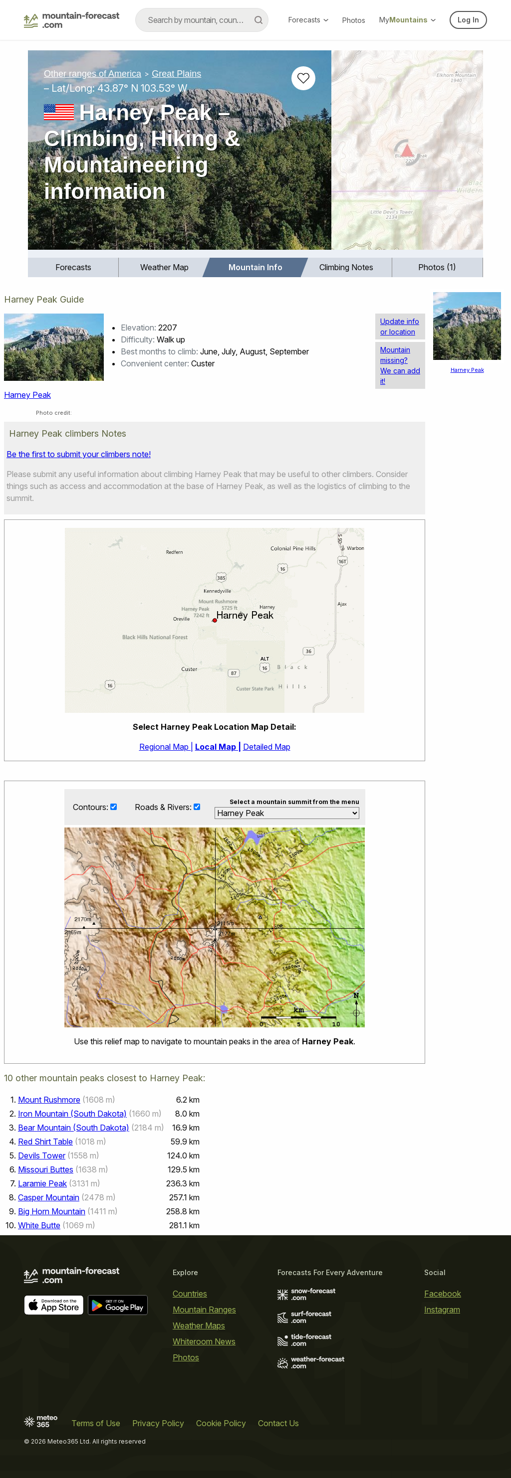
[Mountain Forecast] (71, 20)
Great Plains (176, 74)
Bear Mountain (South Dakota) (73, 1128)
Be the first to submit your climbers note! (78, 454)
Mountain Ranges (204, 1309)
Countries (190, 1294)
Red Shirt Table (45, 1142)
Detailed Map (266, 747)
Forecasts (308, 19)
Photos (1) (437, 267)
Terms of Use (95, 1423)
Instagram (442, 1309)
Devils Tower (41, 1155)
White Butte (39, 1225)
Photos (353, 20)
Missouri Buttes (45, 1169)
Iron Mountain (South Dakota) (72, 1114)
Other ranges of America (92, 74)
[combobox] (201, 20)
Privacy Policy (158, 1423)
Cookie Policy (221, 1423)
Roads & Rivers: (164, 808)
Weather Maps (199, 1325)
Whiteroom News (204, 1341)
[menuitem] (73, 267)
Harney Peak (27, 395)
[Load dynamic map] (407, 154)
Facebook (442, 1294)
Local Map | (218, 747)
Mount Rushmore (49, 1100)
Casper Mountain (48, 1197)
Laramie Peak (42, 1183)
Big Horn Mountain (51, 1211)
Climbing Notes (346, 267)
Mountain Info (255, 267)
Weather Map (164, 267)
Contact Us (278, 1423)
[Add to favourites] (303, 78)
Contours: (91, 808)
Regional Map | (166, 747)
